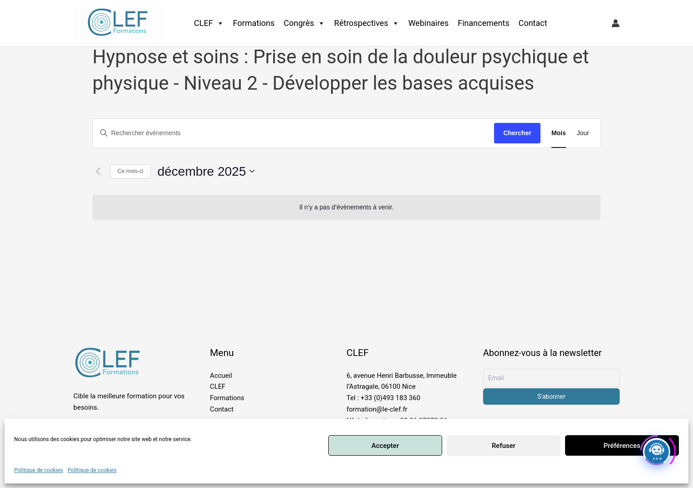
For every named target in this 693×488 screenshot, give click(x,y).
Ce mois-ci (130, 171)
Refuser (503, 446)
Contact (533, 23)
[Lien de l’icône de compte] (615, 23)
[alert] (346, 207)
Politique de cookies (38, 470)
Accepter (385, 446)
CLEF (209, 23)
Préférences (621, 446)
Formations (254, 23)
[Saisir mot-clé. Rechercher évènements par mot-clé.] (293, 133)
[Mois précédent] (97, 171)
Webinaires (428, 23)
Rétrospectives (366, 23)
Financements (483, 23)
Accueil (221, 375)
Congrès (304, 23)
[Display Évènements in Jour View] (583, 133)
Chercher (517, 133)
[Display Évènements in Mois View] (558, 133)
